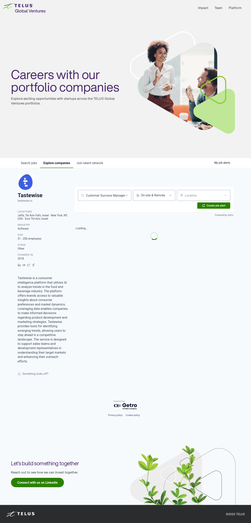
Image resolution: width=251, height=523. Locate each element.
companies (56, 163)
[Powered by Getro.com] (125, 405)
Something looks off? (33, 373)
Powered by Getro (224, 215)
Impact (203, 7)
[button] (91, 205)
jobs (29, 163)
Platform (235, 7)
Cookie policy (133, 415)
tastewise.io (25, 200)
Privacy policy (115, 415)
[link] (37, 482)
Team (218, 7)
